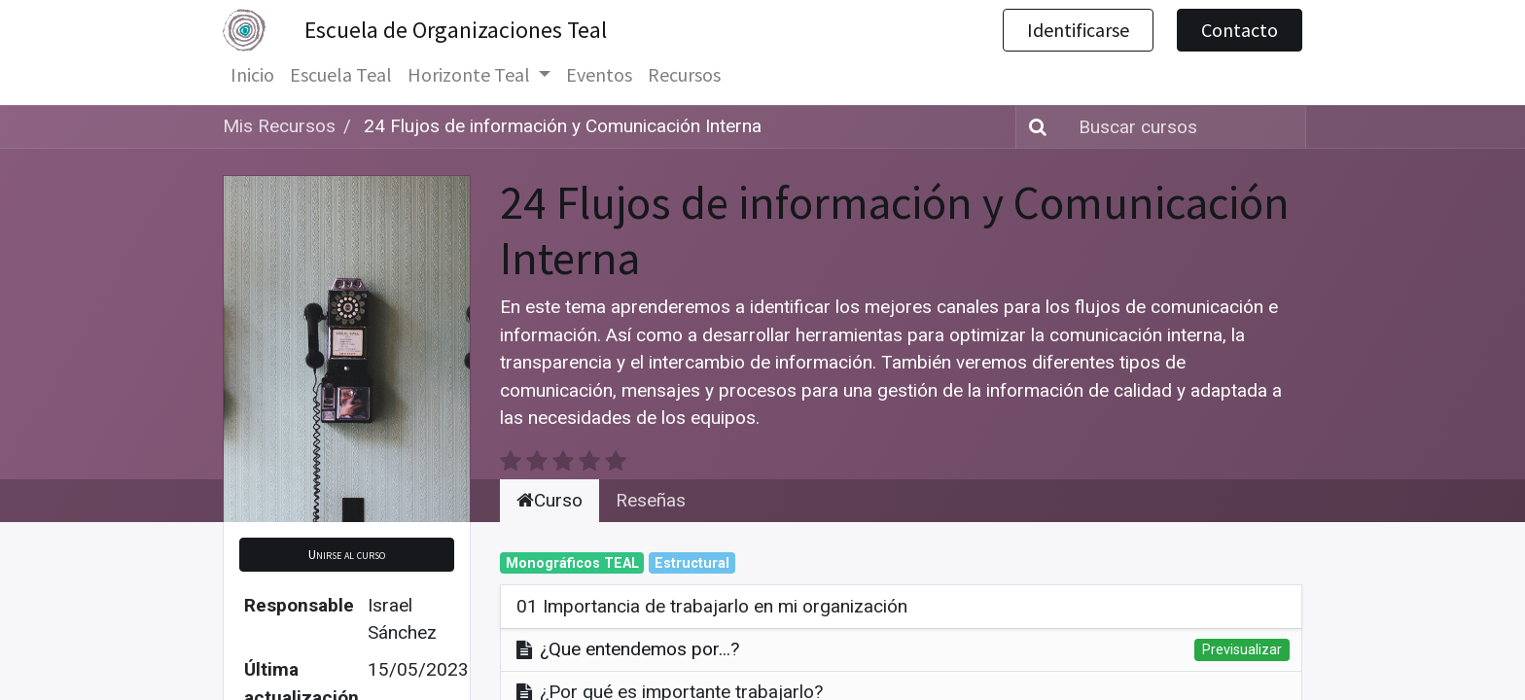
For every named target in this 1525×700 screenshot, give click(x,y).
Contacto (1239, 30)
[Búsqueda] (1033, 127)
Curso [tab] (549, 472)
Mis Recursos (279, 126)
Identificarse (1078, 30)
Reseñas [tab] (651, 472)
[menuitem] (252, 74)
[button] (346, 527)
